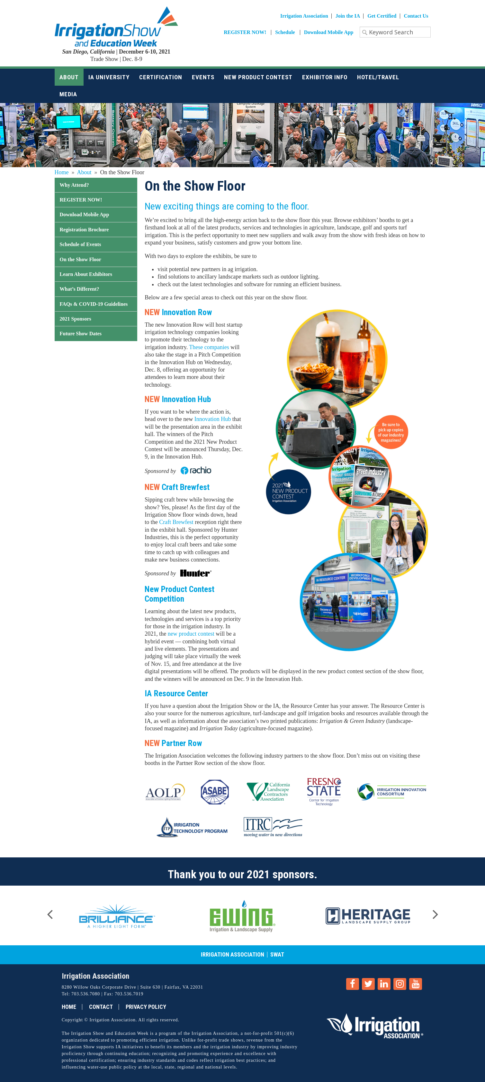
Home (62, 172)
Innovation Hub (212, 419)
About (84, 172)
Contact (101, 1007)
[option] (117, 915)
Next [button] (435, 912)
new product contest (191, 634)
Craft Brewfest (176, 522)
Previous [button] (50, 912)
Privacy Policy (146, 1007)
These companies (209, 347)
